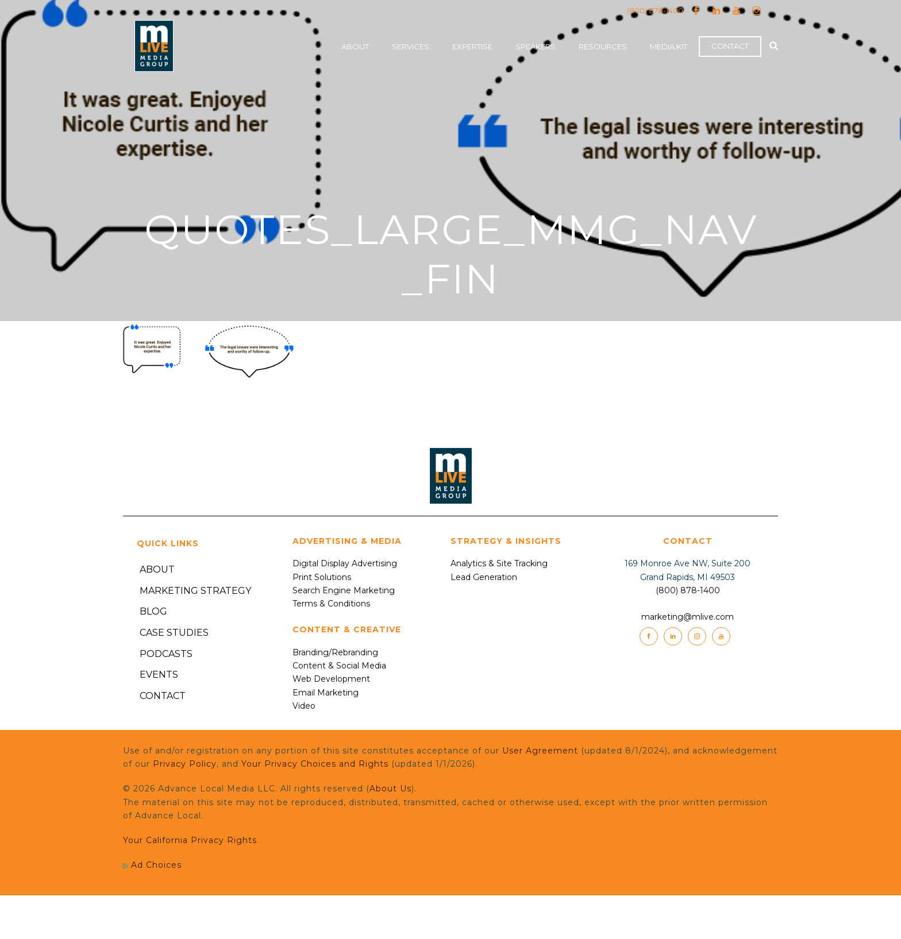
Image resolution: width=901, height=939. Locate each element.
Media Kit (668, 46)
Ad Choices (152, 865)
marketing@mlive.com (687, 617)
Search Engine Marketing (343, 590)
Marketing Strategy (195, 590)
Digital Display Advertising (344, 563)
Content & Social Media (339, 665)
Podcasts (166, 653)
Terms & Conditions (331, 603)
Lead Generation (483, 577)
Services (410, 46)
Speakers (535, 46)
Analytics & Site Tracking (499, 563)
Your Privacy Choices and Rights (314, 764)
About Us (390, 788)
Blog (153, 611)
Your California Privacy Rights (190, 840)
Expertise (472, 46)
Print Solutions (321, 577)
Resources (603, 46)
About (355, 46)
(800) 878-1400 (655, 10)
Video (303, 706)
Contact (730, 46)
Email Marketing (325, 692)
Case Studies (174, 632)
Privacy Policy (185, 764)
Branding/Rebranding (335, 652)
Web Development (331, 679)
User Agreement (540, 750)
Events (159, 674)
